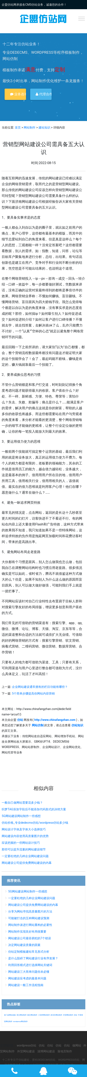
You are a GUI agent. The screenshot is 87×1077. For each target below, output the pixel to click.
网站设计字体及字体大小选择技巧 (24, 829)
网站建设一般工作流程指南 (25, 985)
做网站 (76, 1045)
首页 (18, 127)
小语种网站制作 (44, 1015)
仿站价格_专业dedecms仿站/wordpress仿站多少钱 (35, 822)
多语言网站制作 (56, 1015)
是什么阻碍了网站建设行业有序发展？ (33, 958)
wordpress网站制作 (20, 1021)
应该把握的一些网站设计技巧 (21, 842)
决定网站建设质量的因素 (24, 945)
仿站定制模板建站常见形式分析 (28, 951)
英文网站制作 (22, 1015)
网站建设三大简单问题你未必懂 (28, 971)
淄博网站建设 (46, 1051)
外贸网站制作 (68, 1015)
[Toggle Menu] (81, 18)
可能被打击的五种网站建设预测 (28, 918)
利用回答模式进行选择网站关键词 (30, 965)
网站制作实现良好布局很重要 (27, 931)
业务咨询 (18, 94)
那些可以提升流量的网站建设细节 (24, 849)
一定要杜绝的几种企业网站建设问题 (25, 856)
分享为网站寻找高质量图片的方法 (30, 911)
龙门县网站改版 (10, 1015)
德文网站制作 (32, 1015)
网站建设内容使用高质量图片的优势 (25, 836)
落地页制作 (64, 1051)
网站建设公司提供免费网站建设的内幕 (27, 862)
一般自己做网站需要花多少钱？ (22, 802)
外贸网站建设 (26, 1051)
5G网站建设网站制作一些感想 (21, 816)
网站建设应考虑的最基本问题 (27, 978)
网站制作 (29, 127)
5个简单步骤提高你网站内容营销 (33, 693)
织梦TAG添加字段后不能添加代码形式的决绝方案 (34, 809)
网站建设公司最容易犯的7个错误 (29, 938)
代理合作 (44, 94)
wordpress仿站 (26, 1045)
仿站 (75, 1015)
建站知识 (44, 127)
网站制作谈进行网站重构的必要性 (30, 925)
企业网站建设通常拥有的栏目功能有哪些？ (40, 686)
